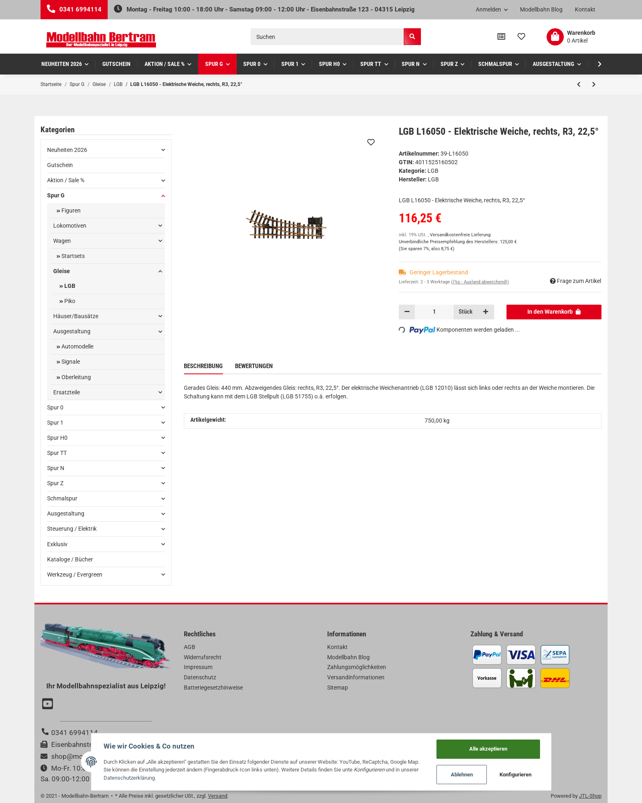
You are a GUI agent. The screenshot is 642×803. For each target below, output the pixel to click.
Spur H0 (57, 437)
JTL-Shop (590, 796)
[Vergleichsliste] (501, 37)
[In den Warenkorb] (554, 312)
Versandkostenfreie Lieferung (460, 235)
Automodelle (76, 346)
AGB (189, 647)
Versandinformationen (355, 677)
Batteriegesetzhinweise (213, 687)
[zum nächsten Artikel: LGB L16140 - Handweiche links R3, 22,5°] (593, 84)
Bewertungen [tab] (254, 366)
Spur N (55, 468)
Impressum (198, 667)
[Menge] (434, 312)
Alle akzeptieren (488, 749)
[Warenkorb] (570, 36)
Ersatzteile (66, 392)
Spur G (56, 195)
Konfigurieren (515, 774)
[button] (492, 10)
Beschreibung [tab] (203, 366)
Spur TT (57, 453)
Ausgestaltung (71, 331)
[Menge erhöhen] (485, 312)
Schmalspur (62, 498)
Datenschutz (200, 677)
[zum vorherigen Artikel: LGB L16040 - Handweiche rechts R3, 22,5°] (578, 84)
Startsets (72, 256)
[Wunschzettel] (521, 37)
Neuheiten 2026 (67, 150)
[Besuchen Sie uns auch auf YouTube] (49, 704)
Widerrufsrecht (203, 657)
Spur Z (55, 483)
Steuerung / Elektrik (72, 528)
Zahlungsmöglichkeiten (356, 667)
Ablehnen (462, 774)
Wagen (62, 241)
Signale (70, 361)
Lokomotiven (69, 225)
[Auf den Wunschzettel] (371, 142)
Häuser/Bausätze (75, 316)
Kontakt (585, 9)
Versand (217, 796)
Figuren (70, 210)
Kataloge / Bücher (70, 559)
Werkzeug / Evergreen (74, 574)
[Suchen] (327, 36)
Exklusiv (57, 544)
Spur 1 (55, 422)
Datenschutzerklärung (129, 778)
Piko (69, 301)
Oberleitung (75, 377)
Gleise (61, 271)
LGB (433, 170)
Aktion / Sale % (65, 180)
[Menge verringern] (407, 312)
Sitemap (337, 687)
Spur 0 (55, 407)
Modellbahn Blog (541, 9)
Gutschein (60, 165)
